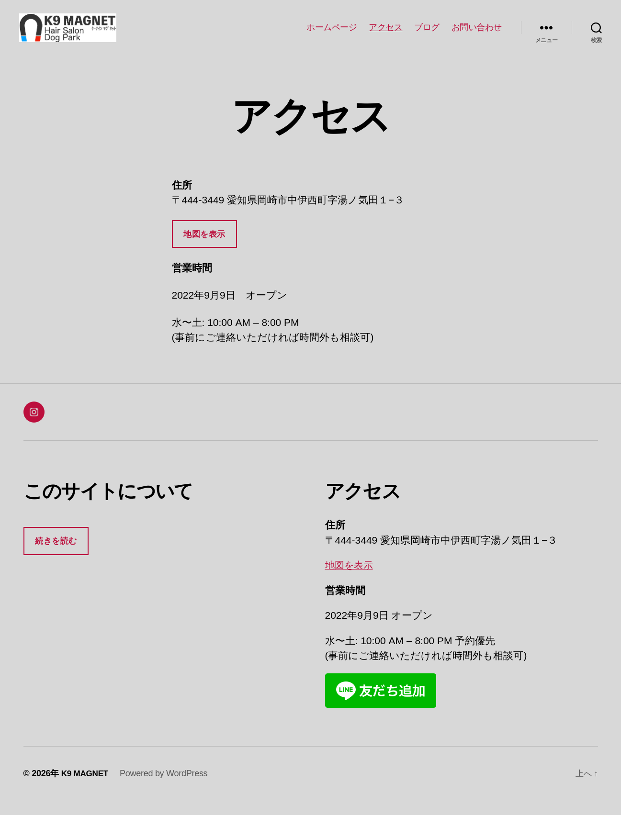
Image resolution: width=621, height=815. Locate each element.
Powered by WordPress (166, 788)
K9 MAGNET (86, 788)
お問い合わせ (477, 34)
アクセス (385, 34)
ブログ (427, 34)
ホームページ (331, 34)
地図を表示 (204, 248)
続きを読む (56, 555)
